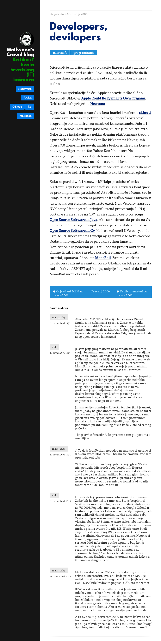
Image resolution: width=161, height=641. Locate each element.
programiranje (83, 53)
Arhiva (27, 97)
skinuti (145, 113)
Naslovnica (24, 88)
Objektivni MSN (67, 291)
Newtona (97, 104)
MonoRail (103, 258)
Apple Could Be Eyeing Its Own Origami (113, 98)
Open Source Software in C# (72, 230)
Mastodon (25, 115)
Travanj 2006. (100, 291)
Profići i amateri (131, 291)
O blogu (17, 106)
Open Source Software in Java (73, 220)
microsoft (59, 53)
